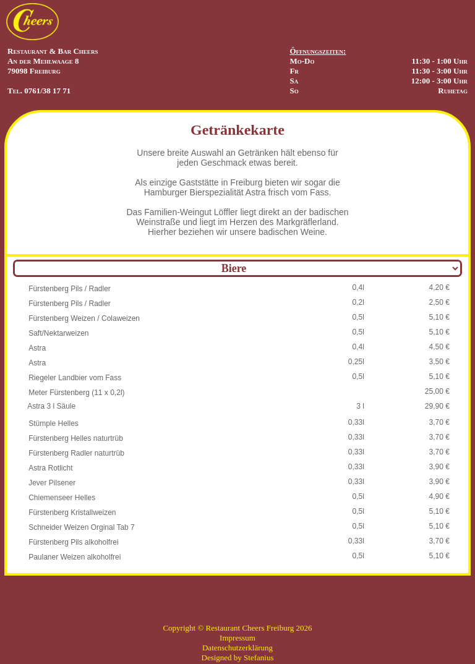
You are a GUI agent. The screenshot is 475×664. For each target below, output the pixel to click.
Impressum (237, 637)
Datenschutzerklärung (237, 647)
